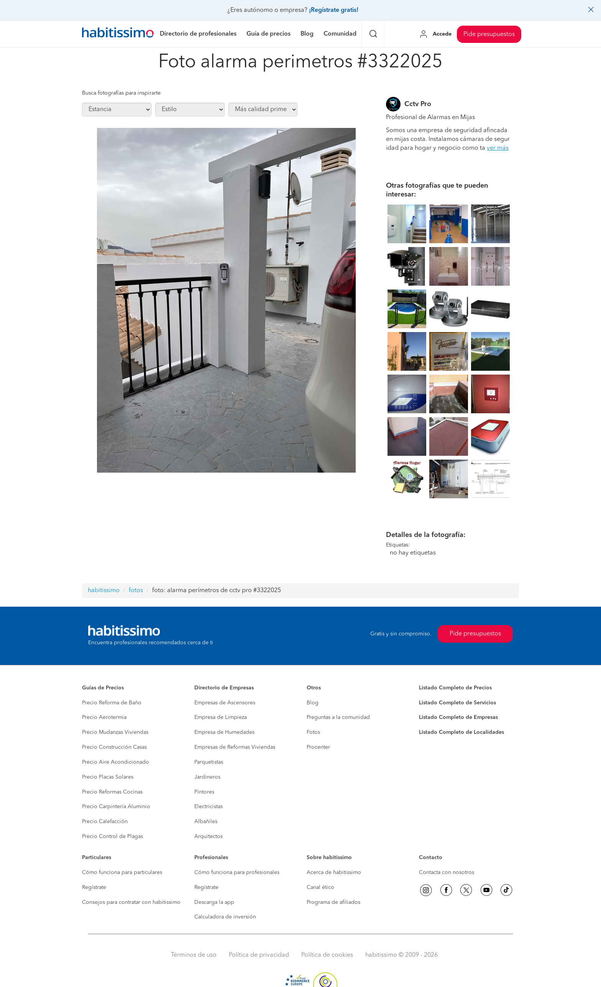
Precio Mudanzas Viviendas (115, 732)
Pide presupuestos (489, 34)
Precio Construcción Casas (114, 747)
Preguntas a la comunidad (338, 717)
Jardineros (207, 777)
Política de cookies (327, 955)
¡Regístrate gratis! (333, 10)
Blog (313, 702)
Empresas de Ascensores (224, 702)
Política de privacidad (259, 955)
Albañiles (205, 821)
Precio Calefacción (105, 821)
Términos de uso (194, 955)
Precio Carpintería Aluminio (116, 806)
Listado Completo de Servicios (457, 702)
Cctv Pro (417, 104)
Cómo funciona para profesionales (236, 872)
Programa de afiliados (333, 902)
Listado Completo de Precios (455, 688)
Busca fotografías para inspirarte (121, 93)
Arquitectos (208, 836)
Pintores (204, 792)
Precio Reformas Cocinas (112, 792)
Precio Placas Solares (107, 777)
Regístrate (94, 887)
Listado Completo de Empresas (458, 717)
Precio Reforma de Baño (111, 702)
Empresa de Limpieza (220, 717)
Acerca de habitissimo (334, 872)
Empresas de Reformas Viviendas (234, 747)
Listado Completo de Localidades (461, 732)
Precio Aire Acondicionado (115, 762)
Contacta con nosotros (446, 872)
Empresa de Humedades (224, 732)
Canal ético (320, 887)
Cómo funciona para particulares (122, 872)
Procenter (318, 747)
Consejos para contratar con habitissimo (131, 902)
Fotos (313, 732)
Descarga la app (214, 902)
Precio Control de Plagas (112, 836)
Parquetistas (208, 762)
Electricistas (208, 806)
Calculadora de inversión (225, 917)
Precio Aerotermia (104, 717)
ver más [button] (498, 148)
